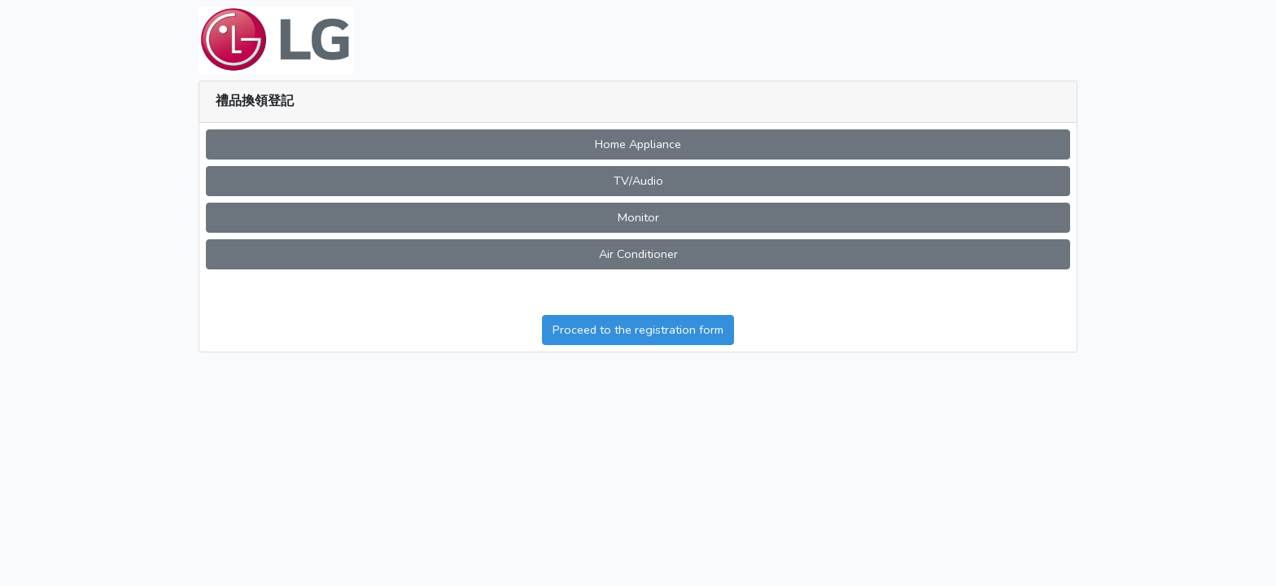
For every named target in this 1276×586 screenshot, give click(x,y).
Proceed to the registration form (638, 329)
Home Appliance (638, 144)
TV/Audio (638, 181)
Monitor (638, 217)
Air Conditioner (638, 254)
